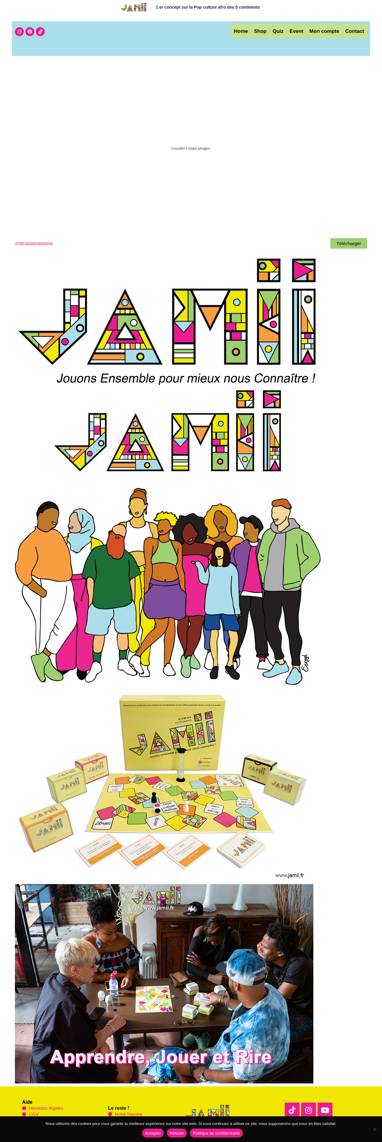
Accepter (153, 1133)
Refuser (177, 1133)
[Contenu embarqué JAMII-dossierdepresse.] (191, 148)
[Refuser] (375, 1129)
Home (225, 31)
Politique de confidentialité (216, 1133)
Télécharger (348, 243)
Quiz (267, 31)
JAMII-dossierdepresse (34, 243)
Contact (353, 31)
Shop (247, 31)
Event (289, 31)
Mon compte (320, 31)
